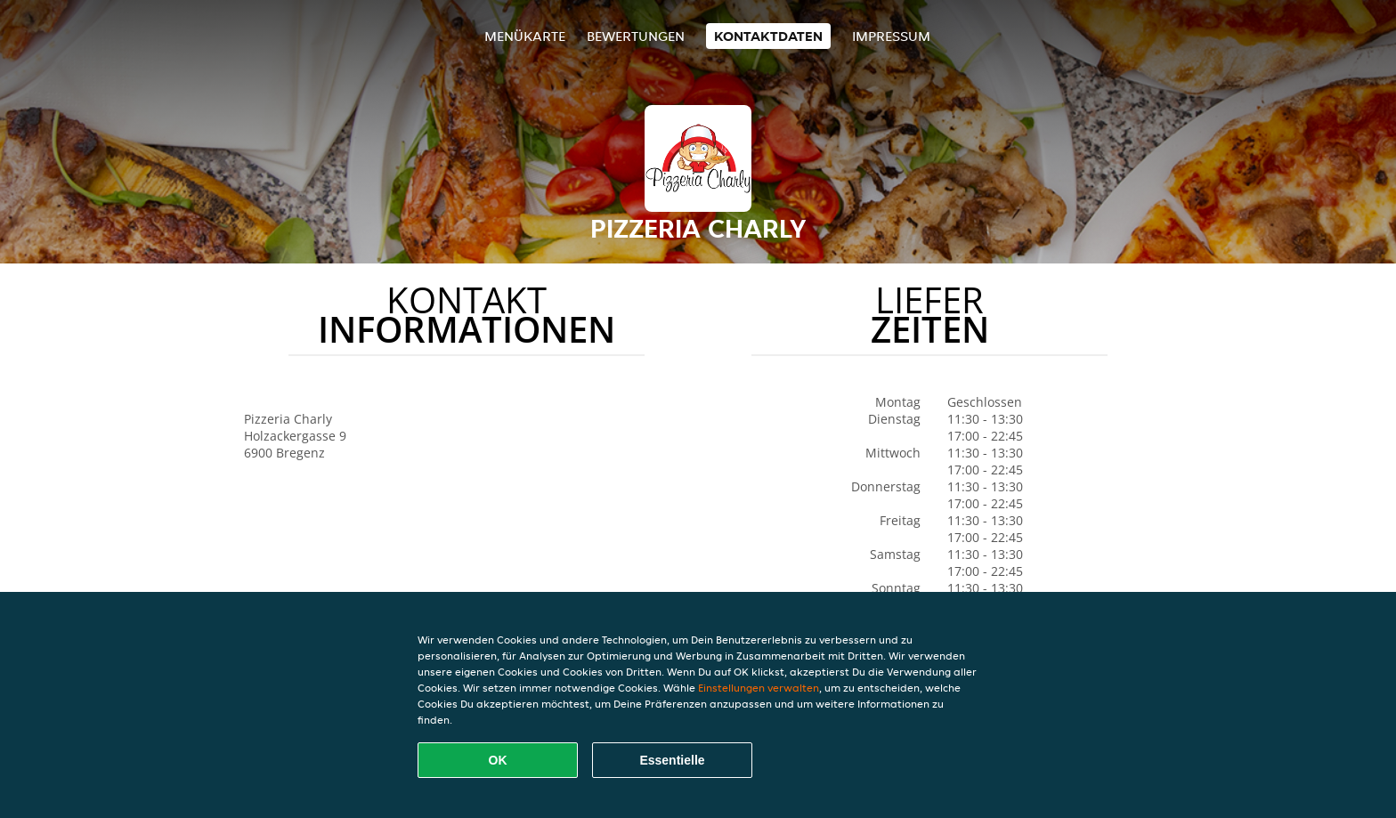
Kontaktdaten (768, 36)
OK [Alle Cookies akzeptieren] (498, 760)
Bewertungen (636, 36)
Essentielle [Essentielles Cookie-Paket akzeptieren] (671, 760)
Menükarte (524, 36)
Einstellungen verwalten (758, 687)
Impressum (891, 36)
